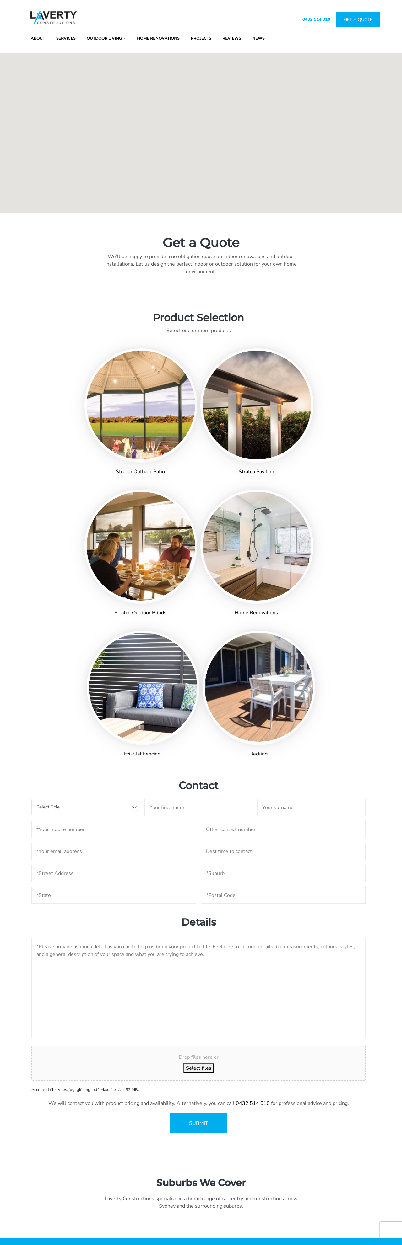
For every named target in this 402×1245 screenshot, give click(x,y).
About (38, 38)
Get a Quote (350, 1151)
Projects (201, 38)
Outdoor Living (105, 38)
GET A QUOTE (201, 1076)
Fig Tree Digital (264, 1232)
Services (65, 38)
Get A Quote (358, 20)
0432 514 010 (316, 19)
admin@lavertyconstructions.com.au (247, 1156)
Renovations (308, 1151)
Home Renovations (158, 38)
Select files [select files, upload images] (198, 840)
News (258, 38)
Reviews (231, 38)
